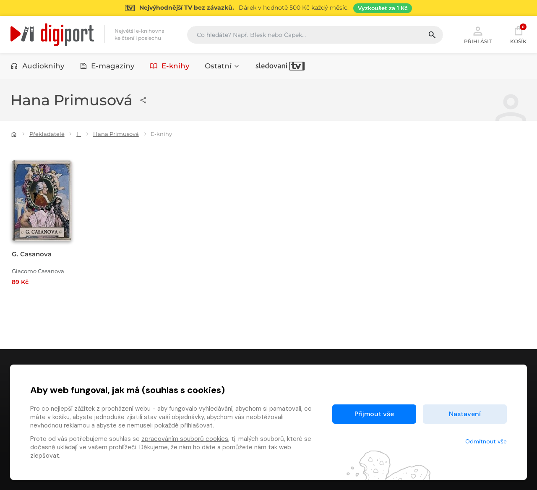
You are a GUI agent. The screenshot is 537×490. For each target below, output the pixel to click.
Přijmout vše (374, 413)
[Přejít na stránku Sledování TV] (268, 8)
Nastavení (465, 413)
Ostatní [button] (222, 66)
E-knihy (170, 66)
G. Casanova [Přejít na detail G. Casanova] (32, 254)
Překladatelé (47, 133)
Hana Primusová (116, 133)
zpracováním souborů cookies (184, 439)
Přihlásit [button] (478, 34)
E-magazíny (107, 66)
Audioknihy (37, 66)
